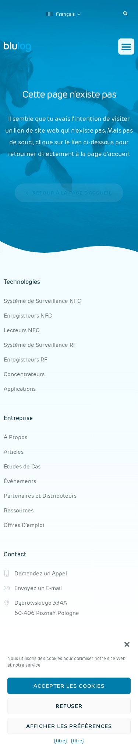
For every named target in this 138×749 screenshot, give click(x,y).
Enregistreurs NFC (28, 315)
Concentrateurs (24, 374)
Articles (14, 451)
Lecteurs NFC (21, 330)
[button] (127, 645)
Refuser (69, 707)
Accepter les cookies (69, 686)
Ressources (18, 510)
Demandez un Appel (40, 573)
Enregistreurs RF (25, 359)
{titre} (60, 742)
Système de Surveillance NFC (42, 300)
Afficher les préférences (69, 727)
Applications (20, 388)
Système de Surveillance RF (40, 344)
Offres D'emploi (24, 525)
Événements (20, 481)
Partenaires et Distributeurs (40, 495)
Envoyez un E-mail (38, 588)
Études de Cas (22, 466)
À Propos (15, 437)
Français (60, 14)
